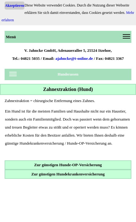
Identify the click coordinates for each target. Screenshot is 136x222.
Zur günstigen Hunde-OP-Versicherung (68, 164)
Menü (68, 38)
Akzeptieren (14, 5)
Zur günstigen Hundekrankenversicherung (68, 174)
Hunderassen (43, 75)
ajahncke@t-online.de (74, 58)
